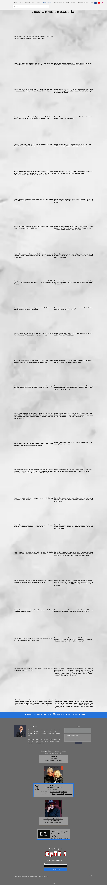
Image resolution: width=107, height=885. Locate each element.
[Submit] (78, 743)
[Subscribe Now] (55, 869)
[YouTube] (99, 3)
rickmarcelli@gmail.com (58, 792)
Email (45, 863)
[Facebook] (95, 3)
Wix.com (46, 876)
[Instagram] (102, 3)
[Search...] (30, 6)
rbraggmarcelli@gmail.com (62, 794)
